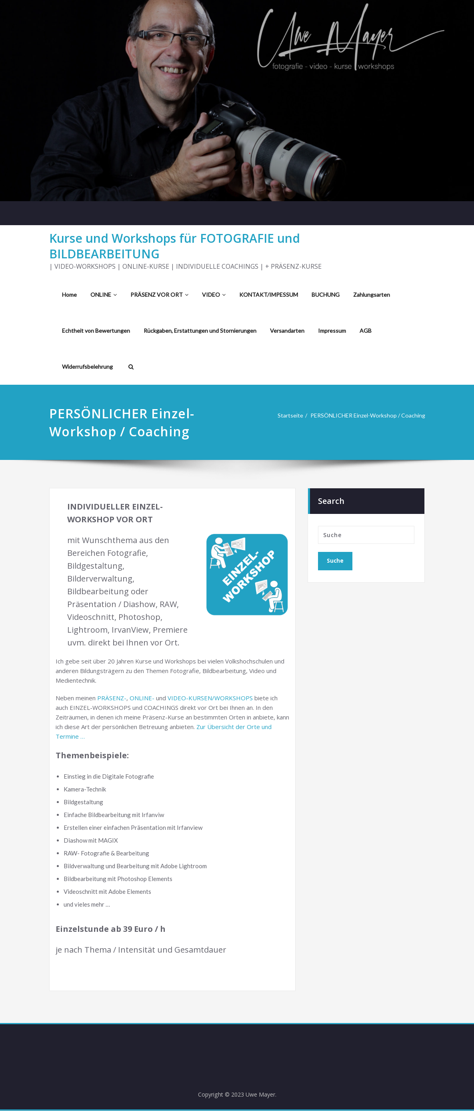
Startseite (281, 415)
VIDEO (214, 294)
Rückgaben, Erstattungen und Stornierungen (200, 330)
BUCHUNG (326, 294)
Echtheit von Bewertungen (96, 330)
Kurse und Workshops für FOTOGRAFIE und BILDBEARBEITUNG (174, 246)
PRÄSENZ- (111, 698)
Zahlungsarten (371, 294)
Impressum (332, 330)
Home (69, 294)
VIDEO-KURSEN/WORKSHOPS (210, 698)
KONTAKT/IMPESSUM (268, 294)
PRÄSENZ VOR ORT (159, 294)
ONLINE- (142, 698)
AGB (366, 330)
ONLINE (103, 294)
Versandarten (287, 330)
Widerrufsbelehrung (87, 366)
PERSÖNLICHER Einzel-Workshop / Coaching (364, 415)
